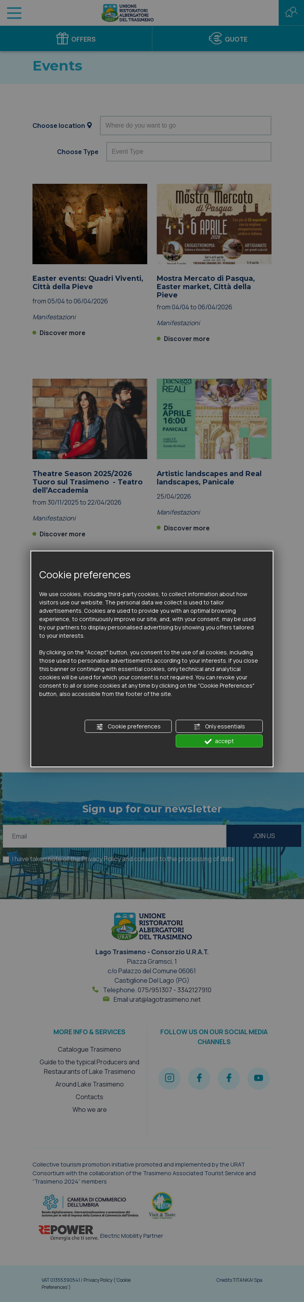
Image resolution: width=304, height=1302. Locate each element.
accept (219, 741)
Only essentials (219, 726)
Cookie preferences (128, 726)
